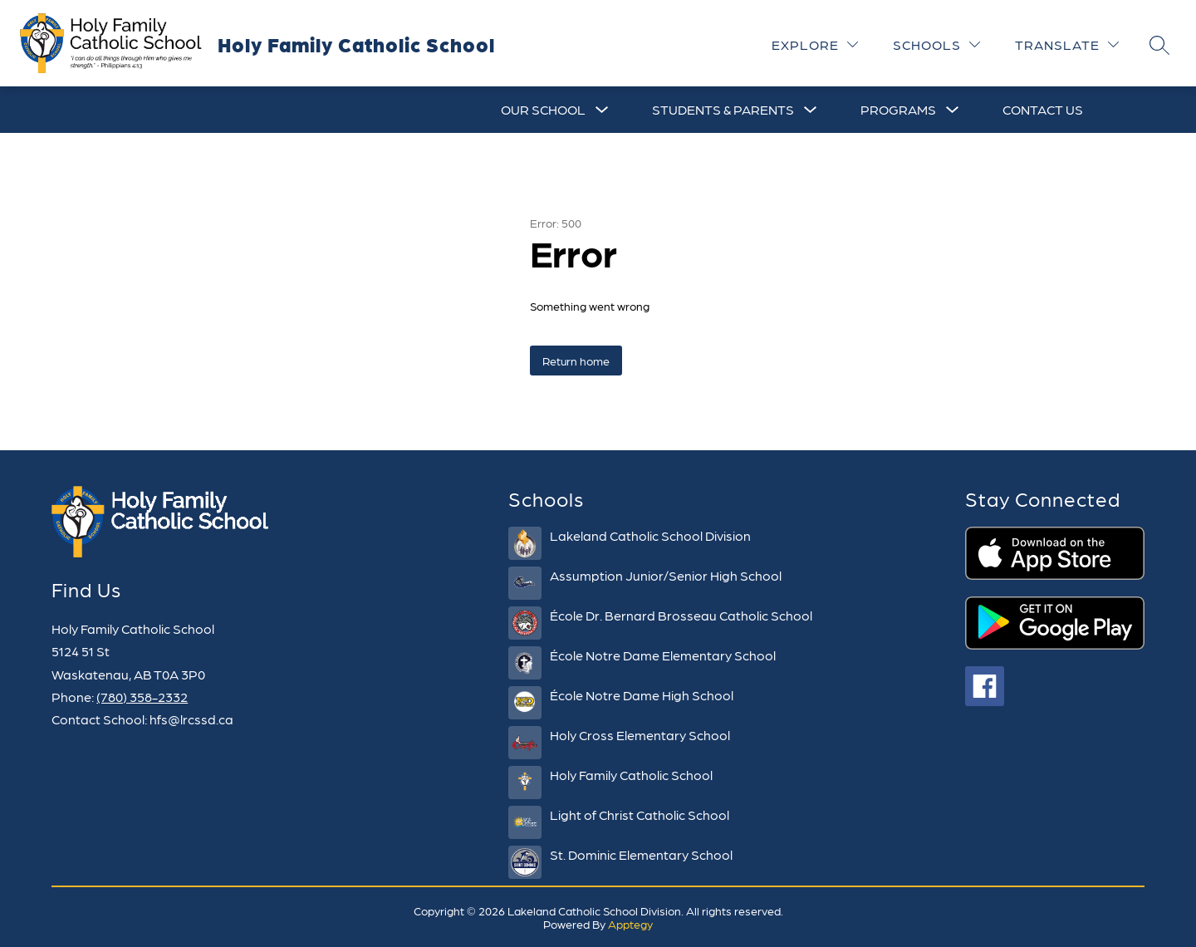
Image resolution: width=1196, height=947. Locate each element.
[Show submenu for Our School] (543, 110)
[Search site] (1159, 45)
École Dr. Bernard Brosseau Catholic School (681, 615)
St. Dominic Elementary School (641, 854)
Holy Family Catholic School (631, 775)
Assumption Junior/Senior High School (666, 575)
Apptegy (630, 923)
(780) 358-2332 (142, 696)
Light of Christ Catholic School (639, 814)
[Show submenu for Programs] (898, 110)
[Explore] (814, 44)
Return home (576, 360)
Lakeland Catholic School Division (650, 535)
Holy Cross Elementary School (640, 735)
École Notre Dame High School (641, 695)
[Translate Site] (1067, 44)
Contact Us (1042, 109)
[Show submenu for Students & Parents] (723, 110)
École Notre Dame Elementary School (663, 655)
